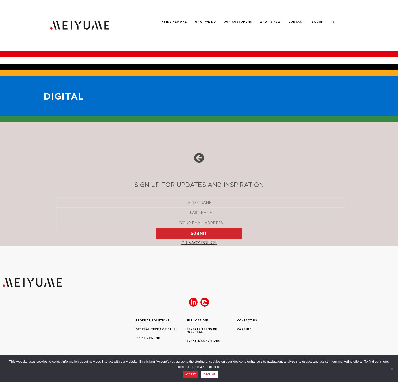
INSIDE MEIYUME (148, 338)
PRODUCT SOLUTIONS (153, 320)
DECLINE (209, 374)
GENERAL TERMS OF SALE (155, 329)
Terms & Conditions (204, 367)
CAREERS (244, 329)
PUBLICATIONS (197, 320)
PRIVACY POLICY (199, 242)
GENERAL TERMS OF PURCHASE (201, 330)
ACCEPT (190, 374)
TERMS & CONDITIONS (203, 340)
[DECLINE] (391, 368)
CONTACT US (247, 320)
